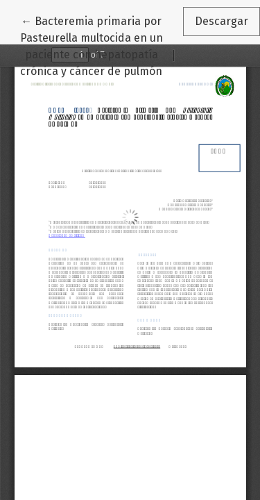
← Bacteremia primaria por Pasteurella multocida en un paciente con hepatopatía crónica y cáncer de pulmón (101, 45)
